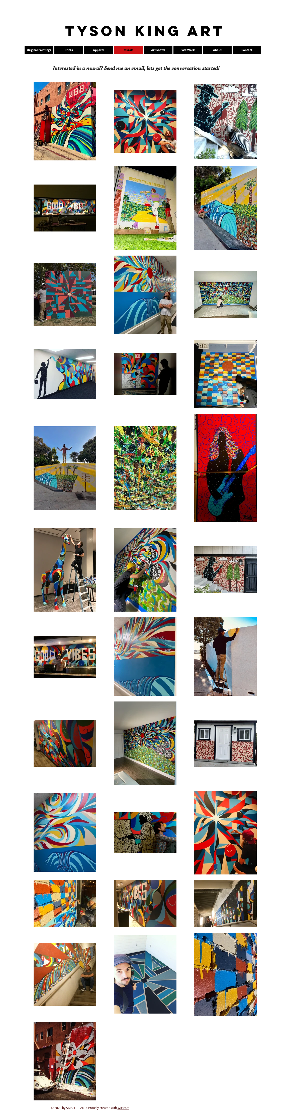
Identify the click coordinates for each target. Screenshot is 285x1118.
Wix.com (123, 1108)
